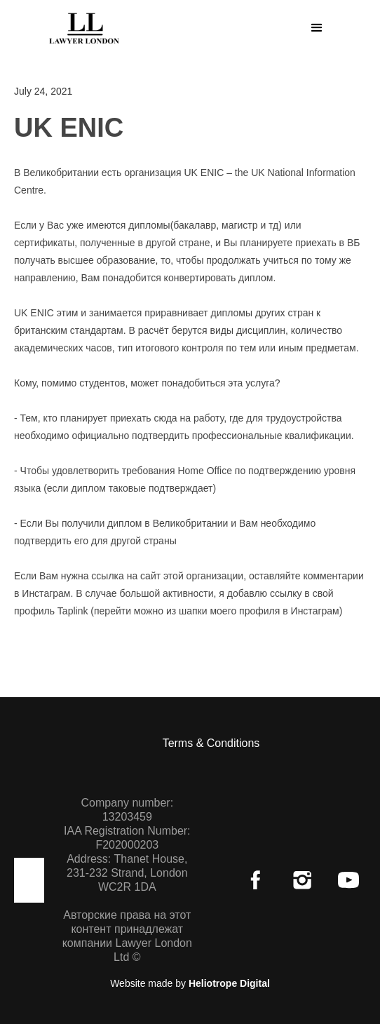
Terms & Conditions (211, 743)
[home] (80, 26)
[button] (317, 28)
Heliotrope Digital (229, 983)
